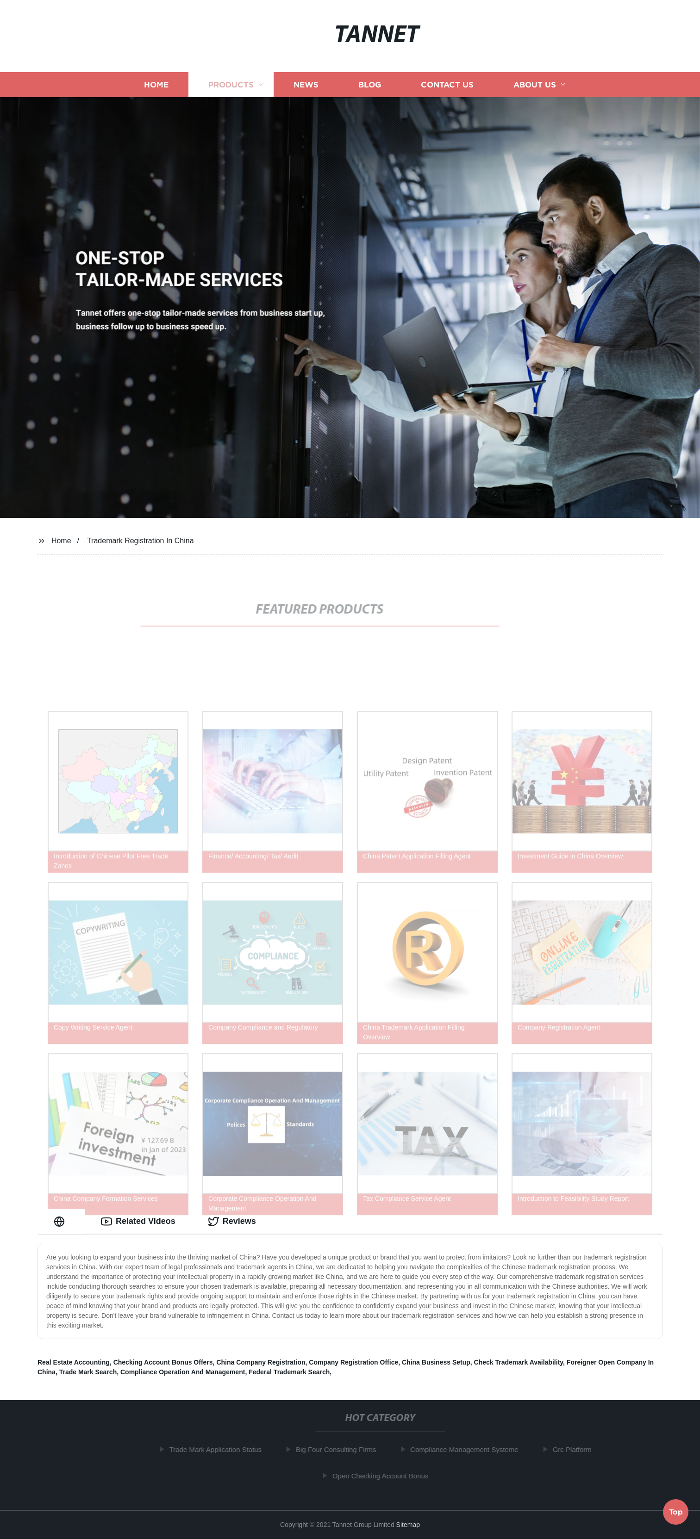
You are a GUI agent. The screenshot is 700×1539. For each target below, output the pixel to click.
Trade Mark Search (88, 1372)
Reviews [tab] (232, 1221)
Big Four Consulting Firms (339, 1449)
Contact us (447, 84)
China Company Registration (260, 1362)
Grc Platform (575, 1449)
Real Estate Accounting (74, 1362)
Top (676, 1513)
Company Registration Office (353, 1362)
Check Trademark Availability (518, 1362)
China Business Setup (436, 1362)
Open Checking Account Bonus (384, 1476)
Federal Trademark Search (289, 1372)
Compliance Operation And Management (182, 1372)
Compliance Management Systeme (467, 1449)
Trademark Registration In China (140, 541)
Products (231, 84)
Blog (369, 84)
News (306, 84)
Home (156, 84)
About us (534, 84)
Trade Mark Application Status (218, 1449)
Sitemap (408, 1524)
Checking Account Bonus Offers (163, 1362)
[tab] (61, 1221)
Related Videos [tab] (138, 1221)
